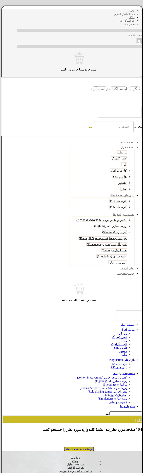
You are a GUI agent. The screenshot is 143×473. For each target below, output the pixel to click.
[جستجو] (89, 127)
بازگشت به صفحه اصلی (77, 448)
